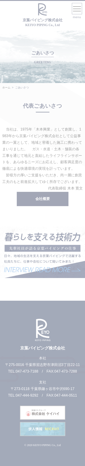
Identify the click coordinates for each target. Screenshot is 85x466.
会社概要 (42, 199)
